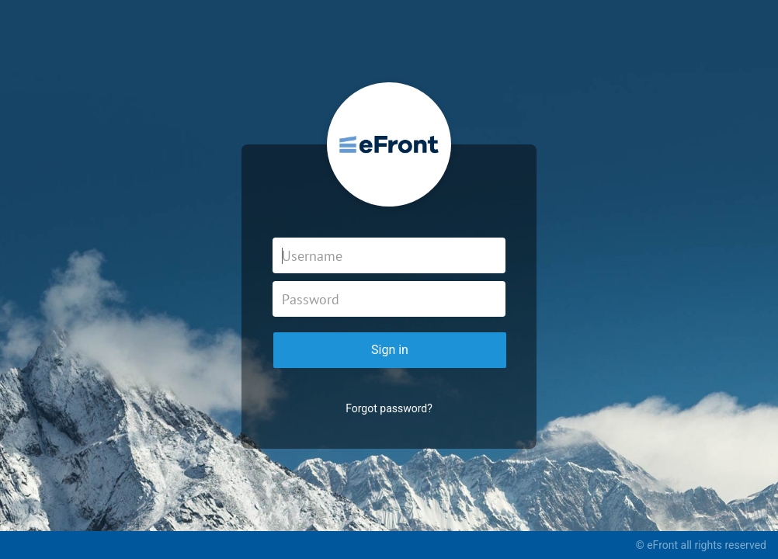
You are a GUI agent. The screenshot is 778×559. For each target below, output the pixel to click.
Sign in (389, 349)
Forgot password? (389, 408)
